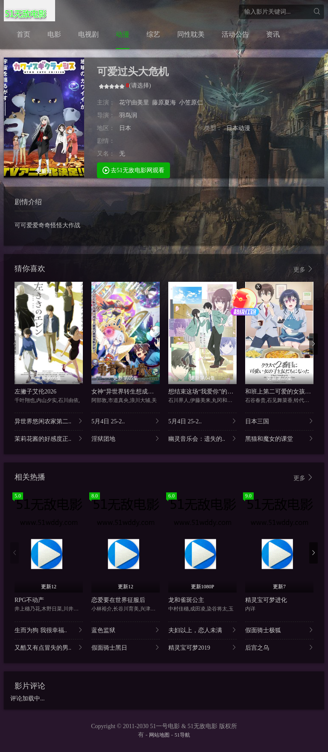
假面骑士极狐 (279, 629)
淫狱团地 (125, 438)
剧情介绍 (28, 201)
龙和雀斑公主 (186, 600)
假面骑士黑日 (125, 647)
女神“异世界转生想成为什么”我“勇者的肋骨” (150, 391)
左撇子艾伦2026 (35, 391)
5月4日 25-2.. (125, 421)
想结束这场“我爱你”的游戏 (203, 391)
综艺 (153, 34)
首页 (23, 34)
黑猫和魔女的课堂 (279, 438)
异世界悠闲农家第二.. (49, 421)
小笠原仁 (191, 102)
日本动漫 (238, 128)
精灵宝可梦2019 (202, 647)
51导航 (182, 735)
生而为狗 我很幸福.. (49, 629)
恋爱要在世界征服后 (118, 600)
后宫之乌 (279, 647)
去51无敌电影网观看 (133, 170)
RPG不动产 (29, 600)
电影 (54, 34)
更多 (303, 269)
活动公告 (235, 34)
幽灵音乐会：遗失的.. (202, 438)
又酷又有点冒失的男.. (49, 647)
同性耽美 (191, 34)
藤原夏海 (164, 102)
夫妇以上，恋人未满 (202, 629)
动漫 (122, 34)
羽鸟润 (128, 115)
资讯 (273, 34)
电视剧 (88, 34)
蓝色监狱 (125, 629)
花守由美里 (134, 102)
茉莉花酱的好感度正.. (49, 438)
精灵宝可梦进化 (266, 600)
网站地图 (159, 735)
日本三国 (279, 421)
